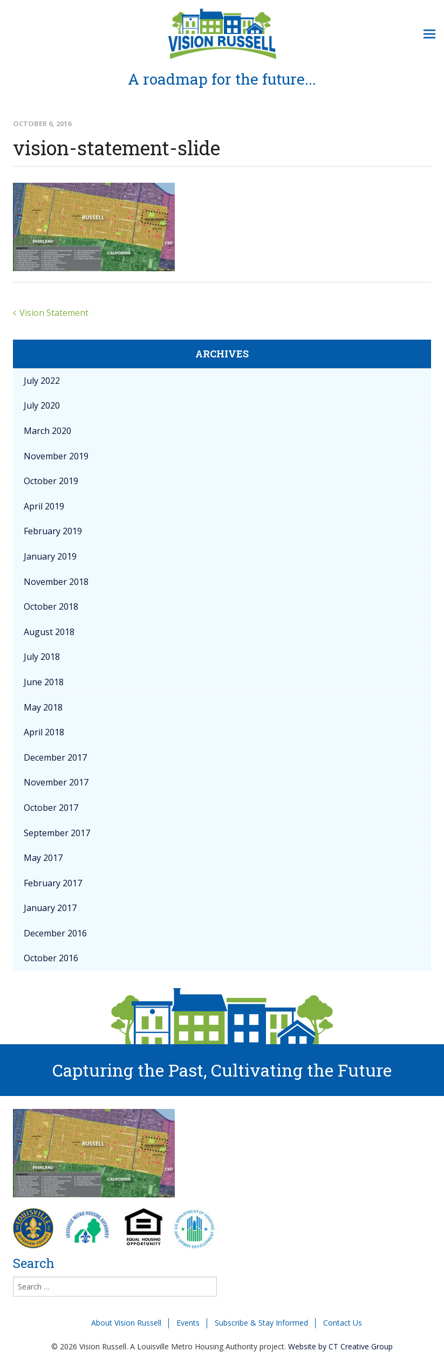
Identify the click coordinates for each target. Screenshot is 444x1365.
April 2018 (44, 732)
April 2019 (44, 506)
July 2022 (42, 381)
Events (188, 1323)
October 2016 (51, 958)
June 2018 (44, 682)
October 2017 (51, 808)
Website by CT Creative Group (340, 1346)
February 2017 (53, 883)
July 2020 (42, 405)
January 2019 (50, 556)
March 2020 (47, 431)
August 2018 (49, 632)
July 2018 (42, 657)
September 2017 (57, 833)
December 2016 (55, 933)
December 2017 (55, 757)
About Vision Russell (126, 1323)
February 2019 (53, 531)
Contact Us (342, 1323)
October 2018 (51, 606)
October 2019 (51, 481)
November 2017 (56, 782)
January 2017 (50, 908)
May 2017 (43, 858)
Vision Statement (53, 313)
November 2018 (56, 582)
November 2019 (56, 456)
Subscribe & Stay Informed (261, 1323)
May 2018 (43, 707)
